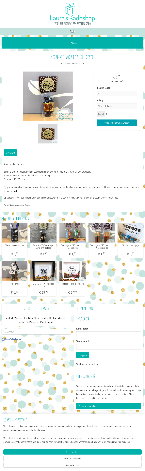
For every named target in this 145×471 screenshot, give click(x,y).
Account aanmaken (88, 406)
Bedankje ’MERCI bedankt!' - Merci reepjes (101, 246)
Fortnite (44, 318)
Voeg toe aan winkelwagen (116, 123)
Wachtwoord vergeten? (87, 364)
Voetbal (9, 318)
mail (15, 191)
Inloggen (83, 355)
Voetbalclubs (20, 318)
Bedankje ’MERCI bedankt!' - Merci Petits (72, 246)
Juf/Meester (33, 322)
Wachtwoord (82, 341)
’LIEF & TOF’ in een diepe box (43, 285)
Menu (72, 43)
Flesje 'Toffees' (14, 283)
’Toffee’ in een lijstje (130, 245)
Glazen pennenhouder (14, 245)
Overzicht (10, 153)
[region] (53, 457)
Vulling (100, 100)
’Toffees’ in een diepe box (72, 283)
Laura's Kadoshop (11, 339)
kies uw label (103, 88)
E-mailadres (82, 329)
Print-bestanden (47, 322)
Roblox (52, 318)
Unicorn (21, 322)
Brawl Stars (33, 318)
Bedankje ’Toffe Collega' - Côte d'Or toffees (43, 246)
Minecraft (62, 318)
